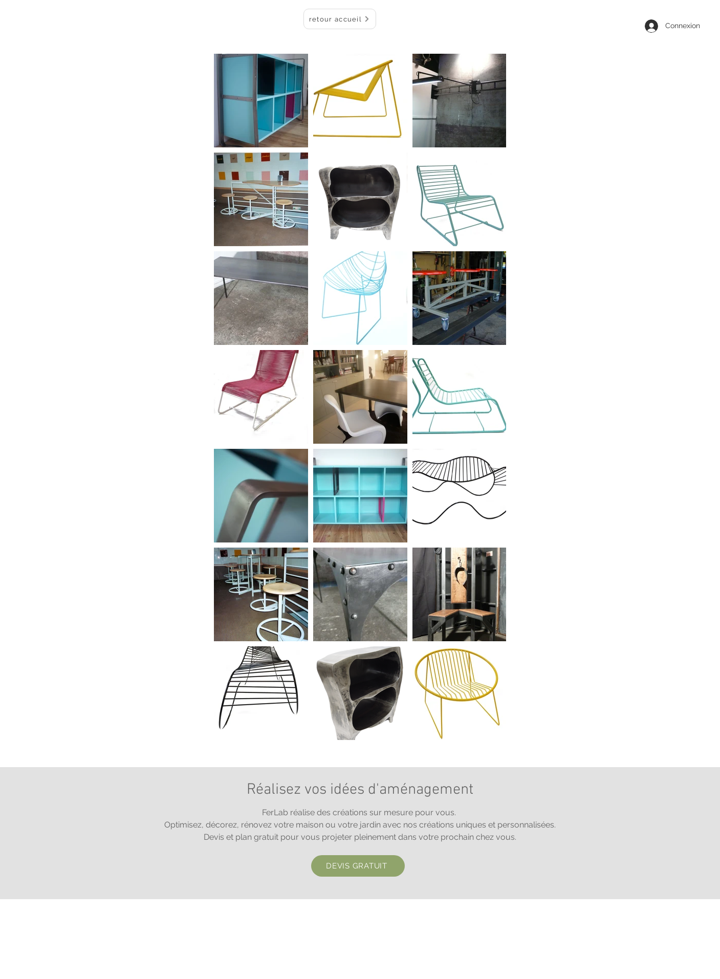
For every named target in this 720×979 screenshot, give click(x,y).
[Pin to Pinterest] (393, 598)
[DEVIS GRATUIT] (358, 866)
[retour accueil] (339, 19)
